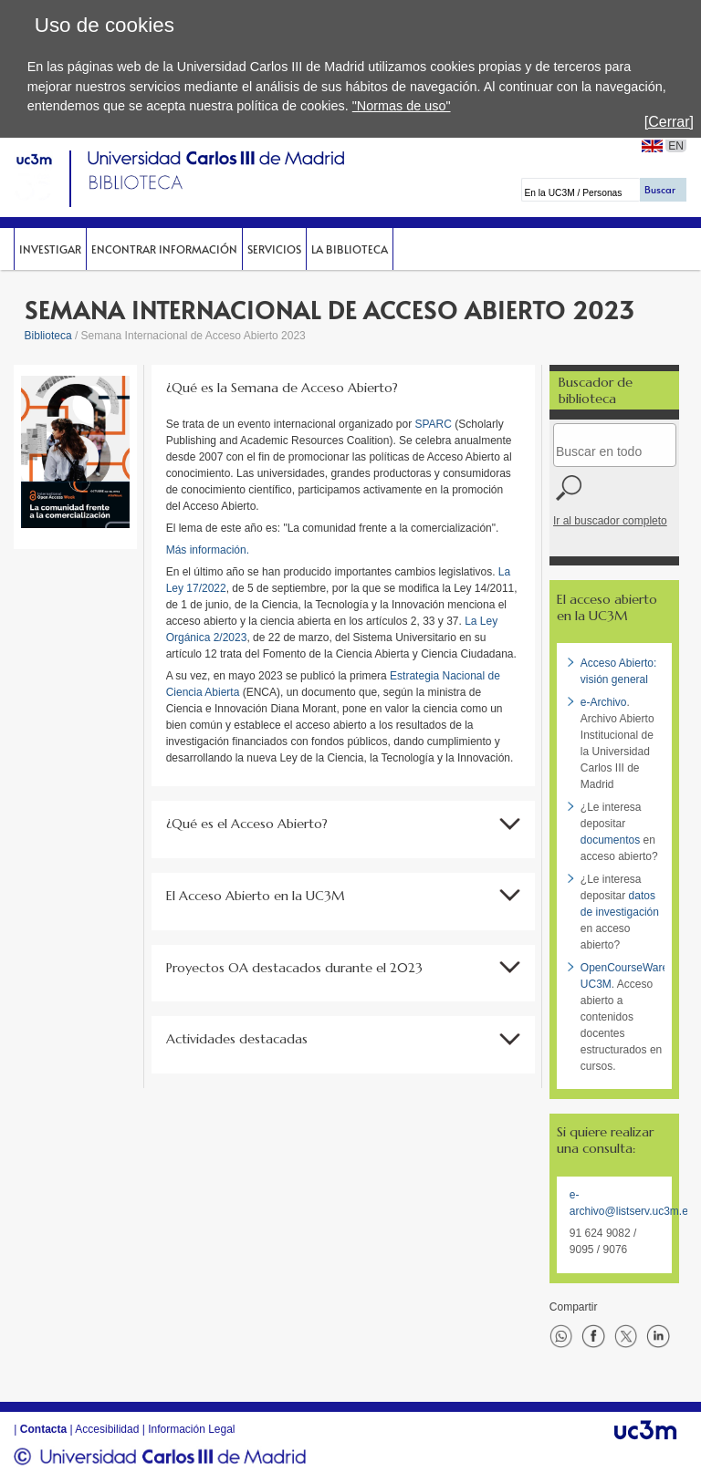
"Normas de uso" (401, 106)
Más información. (209, 550)
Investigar (50, 249)
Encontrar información (164, 249)
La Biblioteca (349, 249)
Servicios (274, 249)
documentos (610, 840)
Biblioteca (48, 335)
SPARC (435, 424)
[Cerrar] (669, 122)
